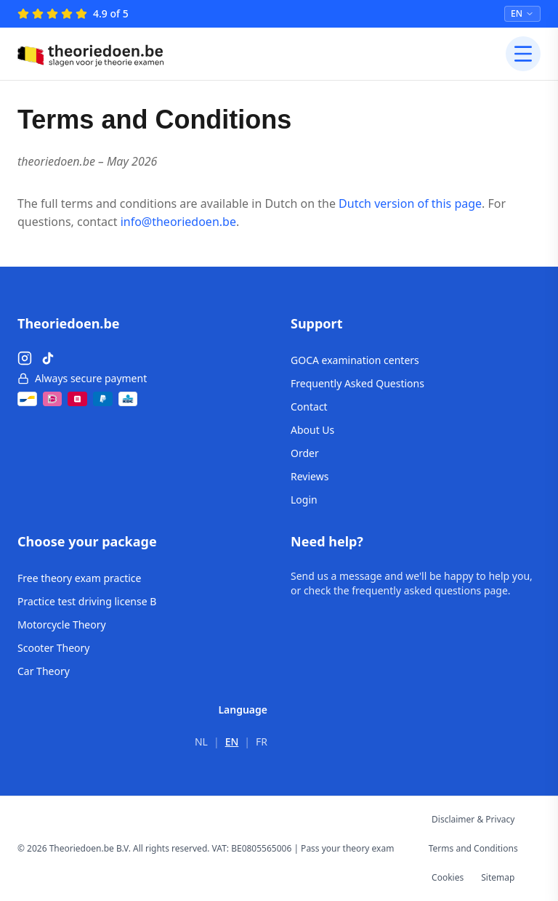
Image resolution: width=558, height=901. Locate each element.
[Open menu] (523, 53)
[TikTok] (48, 358)
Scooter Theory (53, 648)
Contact (309, 406)
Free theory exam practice (79, 578)
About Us (312, 430)
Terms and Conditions (473, 848)
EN (232, 741)
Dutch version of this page (410, 203)
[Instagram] (24, 358)
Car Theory (43, 671)
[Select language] (522, 14)
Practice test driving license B (86, 601)
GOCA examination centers (355, 360)
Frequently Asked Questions (357, 383)
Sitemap (497, 878)
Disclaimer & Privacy (473, 819)
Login (304, 499)
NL (201, 741)
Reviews (309, 476)
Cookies (448, 878)
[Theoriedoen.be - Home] (94, 54)
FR (261, 741)
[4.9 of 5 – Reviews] (73, 14)
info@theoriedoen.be (178, 222)
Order (305, 453)
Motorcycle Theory (61, 624)
